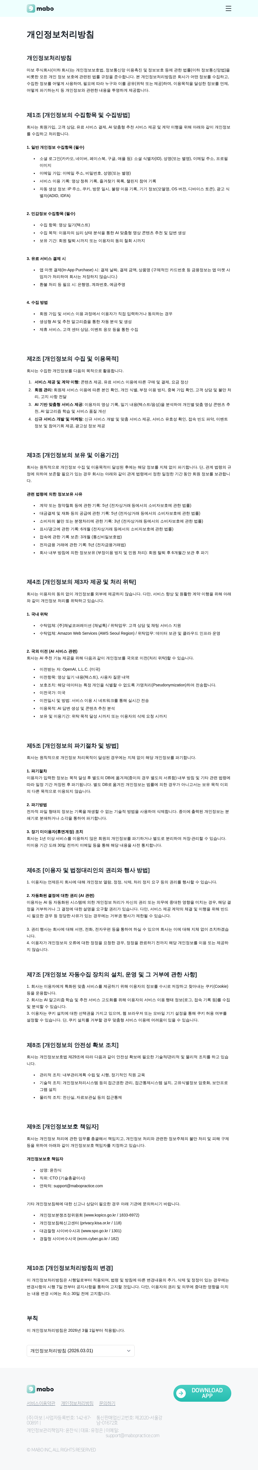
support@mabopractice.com (78, 1186)
